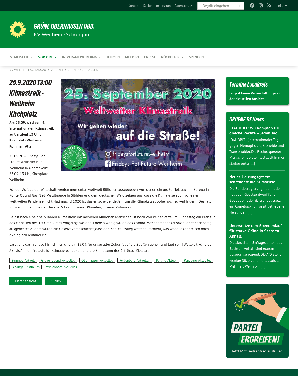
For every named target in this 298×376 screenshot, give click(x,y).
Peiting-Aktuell (166, 260)
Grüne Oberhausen (83, 70)
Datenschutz (183, 5)
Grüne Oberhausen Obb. (68, 26)
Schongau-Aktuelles (25, 267)
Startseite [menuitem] (19, 57)
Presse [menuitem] (150, 57)
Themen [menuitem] (113, 57)
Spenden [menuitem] (196, 57)
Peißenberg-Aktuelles (134, 260)
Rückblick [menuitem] (170, 57)
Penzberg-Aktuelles (197, 260)
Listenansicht (25, 281)
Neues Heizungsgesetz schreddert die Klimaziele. (252, 179)
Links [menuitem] (279, 5)
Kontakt (133, 5)
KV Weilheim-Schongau (28, 70)
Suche (147, 5)
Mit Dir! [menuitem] (132, 57)
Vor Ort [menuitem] (45, 57)
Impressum (163, 5)
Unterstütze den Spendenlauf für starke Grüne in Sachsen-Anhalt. (255, 231)
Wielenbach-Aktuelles (61, 267)
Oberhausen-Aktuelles (97, 260)
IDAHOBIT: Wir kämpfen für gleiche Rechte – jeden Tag (254, 130)
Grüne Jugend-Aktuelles (58, 260)
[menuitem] (133, 5)
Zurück (56, 281)
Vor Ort (57, 70)
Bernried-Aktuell (23, 260)
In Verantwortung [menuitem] (79, 57)
